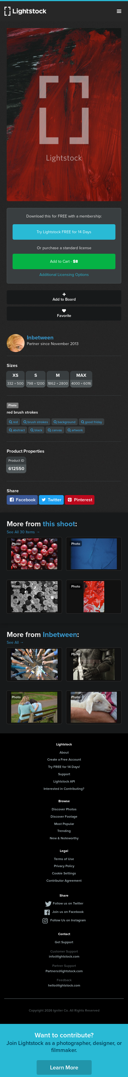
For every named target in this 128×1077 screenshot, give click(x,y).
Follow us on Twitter (68, 903)
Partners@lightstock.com (64, 971)
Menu (119, 11)
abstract (17, 430)
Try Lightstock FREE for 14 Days (64, 232)
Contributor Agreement (64, 880)
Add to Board (64, 297)
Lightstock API (64, 781)
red (13, 422)
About (64, 752)
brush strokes (35, 422)
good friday (91, 422)
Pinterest (79, 499)
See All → (15, 642)
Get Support (64, 942)
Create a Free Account (64, 759)
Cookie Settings (64, 873)
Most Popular (64, 823)
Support (64, 774)
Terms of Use (64, 858)
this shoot (59, 523)
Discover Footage (64, 816)
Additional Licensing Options (64, 275)
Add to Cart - (64, 261)
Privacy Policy (64, 865)
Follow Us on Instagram (68, 920)
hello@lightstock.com (64, 985)
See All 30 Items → (23, 532)
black (36, 430)
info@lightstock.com (64, 956)
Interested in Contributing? (64, 788)
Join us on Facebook (68, 911)
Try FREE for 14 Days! (64, 766)
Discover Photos (64, 809)
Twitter (51, 499)
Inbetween (40, 337)
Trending (64, 830)
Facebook (22, 499)
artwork (75, 430)
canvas (55, 430)
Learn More (64, 1067)
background (64, 422)
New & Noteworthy (64, 838)
